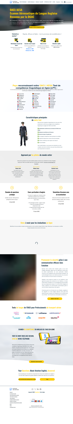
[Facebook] (40, 389)
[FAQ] (47, 379)
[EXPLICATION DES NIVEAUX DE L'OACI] (27, 379)
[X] (35, 389)
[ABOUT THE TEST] (54, 298)
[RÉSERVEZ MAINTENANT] (36, 361)
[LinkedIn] (38, 389)
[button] (23, 2)
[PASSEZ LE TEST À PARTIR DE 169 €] (36, 27)
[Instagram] (32, 389)
